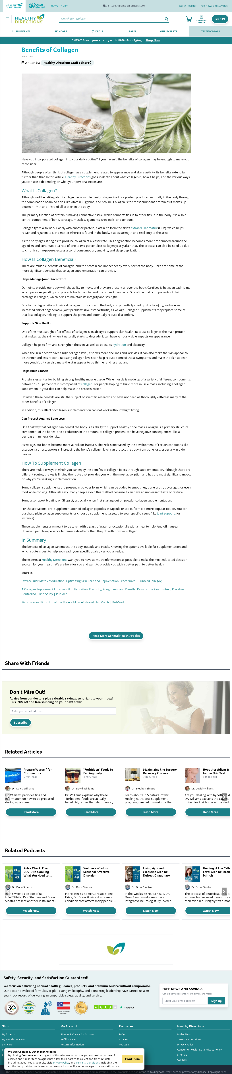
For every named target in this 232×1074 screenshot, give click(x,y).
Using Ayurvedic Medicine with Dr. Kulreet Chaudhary (156, 871)
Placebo (177, 589)
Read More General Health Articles (116, 636)
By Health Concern (13, 1039)
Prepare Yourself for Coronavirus (38, 771)
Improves (60, 589)
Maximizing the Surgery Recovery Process (160, 771)
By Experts (8, 1034)
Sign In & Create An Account (78, 1034)
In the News (184, 1034)
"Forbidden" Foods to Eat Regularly (98, 771)
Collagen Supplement (38, 589)
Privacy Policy (61, 1062)
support (169, 513)
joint (160, 513)
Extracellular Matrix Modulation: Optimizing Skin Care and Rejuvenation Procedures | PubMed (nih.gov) (92, 581)
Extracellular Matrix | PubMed (103, 602)
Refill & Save (68, 1039)
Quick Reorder (187, 5)
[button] (220, 19)
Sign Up (216, 1001)
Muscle (78, 602)
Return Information (72, 1044)
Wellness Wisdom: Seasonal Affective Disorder (96, 871)
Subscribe (20, 723)
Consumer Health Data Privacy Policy (199, 1049)
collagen (86, 384)
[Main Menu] (7, 19)
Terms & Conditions (88, 1062)
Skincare (7, 1044)
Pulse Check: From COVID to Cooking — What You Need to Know (38, 871)
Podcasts (124, 1044)
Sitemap (182, 1054)
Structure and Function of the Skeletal (47, 602)
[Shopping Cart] (189, 19)
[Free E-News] (213, 6)
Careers (182, 1059)
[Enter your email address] (63, 711)
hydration (119, 344)
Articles (123, 1039)
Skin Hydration (78, 589)
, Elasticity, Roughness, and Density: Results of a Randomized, (130, 589)
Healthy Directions (78, 177)
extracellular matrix (144, 228)
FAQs (122, 1034)
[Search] (114, 19)
